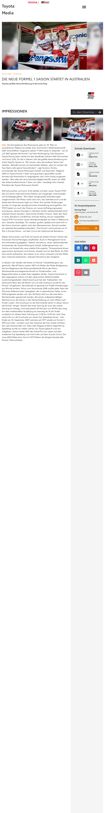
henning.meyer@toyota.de (87, 221)
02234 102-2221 (83, 217)
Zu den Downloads (88, 112)
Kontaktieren (87, 228)
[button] (78, 249)
